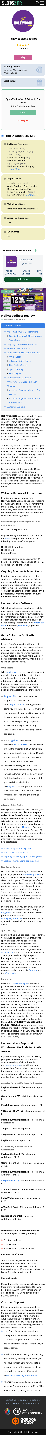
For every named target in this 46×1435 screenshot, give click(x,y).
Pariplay (30, 166)
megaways (12, 786)
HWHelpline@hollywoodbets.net (22, 1375)
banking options (13, 1065)
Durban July (15, 373)
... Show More (13, 169)
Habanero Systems (16, 160)
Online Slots (15, 356)
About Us (23, 1399)
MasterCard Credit (16, 194)
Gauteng (33, 970)
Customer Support (16, 406)
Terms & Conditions (30, 1403)
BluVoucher (13, 188)
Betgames (6, 912)
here (7, 538)
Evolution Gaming (16, 157)
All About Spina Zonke (20, 361)
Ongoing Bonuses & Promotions (22, 344)
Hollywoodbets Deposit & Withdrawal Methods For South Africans (22, 381)
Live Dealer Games (18, 365)
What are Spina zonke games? (18, 848)
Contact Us (11, 1399)
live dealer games (31, 874)
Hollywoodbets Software (19, 348)
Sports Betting (16, 369)
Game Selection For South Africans (23, 352)
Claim (23, 112)
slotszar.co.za (31, 1432)
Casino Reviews (7, 291)
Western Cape (11, 973)
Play (23, 57)
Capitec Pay (25, 188)
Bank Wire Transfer (27, 186)
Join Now (23, 279)
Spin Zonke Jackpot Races (16, 852)
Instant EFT (21, 191)
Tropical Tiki (10, 696)
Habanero (27, 827)
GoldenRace (7, 952)
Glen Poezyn (8, 320)
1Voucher (12, 183)
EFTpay (11, 191)
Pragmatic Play (16, 704)
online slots (12, 672)
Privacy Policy (12, 1403)
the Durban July (20, 983)
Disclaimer (35, 1399)
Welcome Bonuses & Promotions (22, 331)
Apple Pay (12, 186)
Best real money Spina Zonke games (21, 860)
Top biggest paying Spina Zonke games (23, 856)
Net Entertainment (16, 166)
